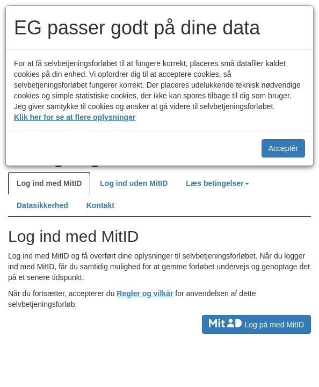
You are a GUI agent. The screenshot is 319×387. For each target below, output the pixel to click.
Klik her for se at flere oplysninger (74, 117)
